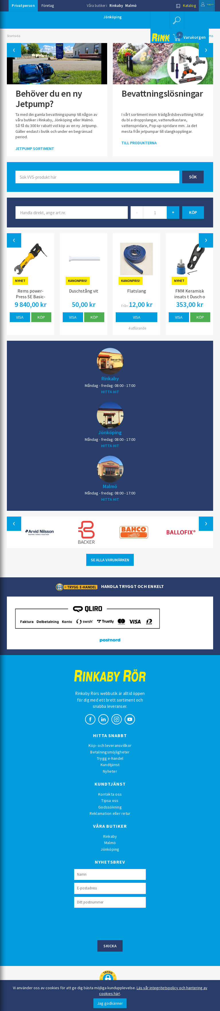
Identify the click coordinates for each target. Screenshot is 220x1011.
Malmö (131, 5)
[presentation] (117, 923)
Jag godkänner (110, 1003)
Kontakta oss (110, 794)
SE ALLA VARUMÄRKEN (110, 559)
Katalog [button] (174, 5)
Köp (41, 317)
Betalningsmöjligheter (109, 752)
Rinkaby (116, 5)
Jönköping (112, 17)
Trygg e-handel (110, 758)
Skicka (110, 945)
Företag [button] (48, 5)
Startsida (13, 36)
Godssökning (110, 807)
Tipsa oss (109, 800)
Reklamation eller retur (110, 813)
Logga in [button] (201, 5)
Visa (19, 317)
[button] (175, 20)
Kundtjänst (110, 764)
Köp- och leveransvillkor (110, 745)
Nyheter (110, 771)
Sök (193, 177)
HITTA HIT (110, 391)
